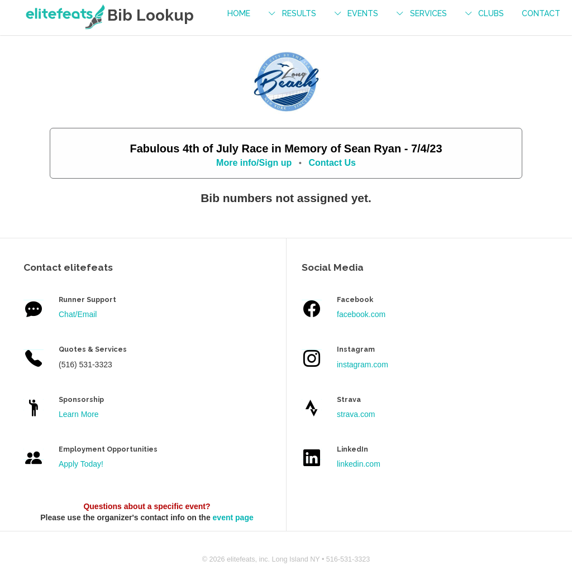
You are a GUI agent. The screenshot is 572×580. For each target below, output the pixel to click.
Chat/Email (78, 314)
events (362, 13)
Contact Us (331, 162)
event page (233, 517)
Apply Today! (81, 463)
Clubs (491, 13)
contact (541, 13)
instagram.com (362, 364)
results (299, 13)
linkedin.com (358, 463)
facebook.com (361, 314)
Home (238, 13)
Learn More (79, 414)
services (428, 13)
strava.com (356, 414)
